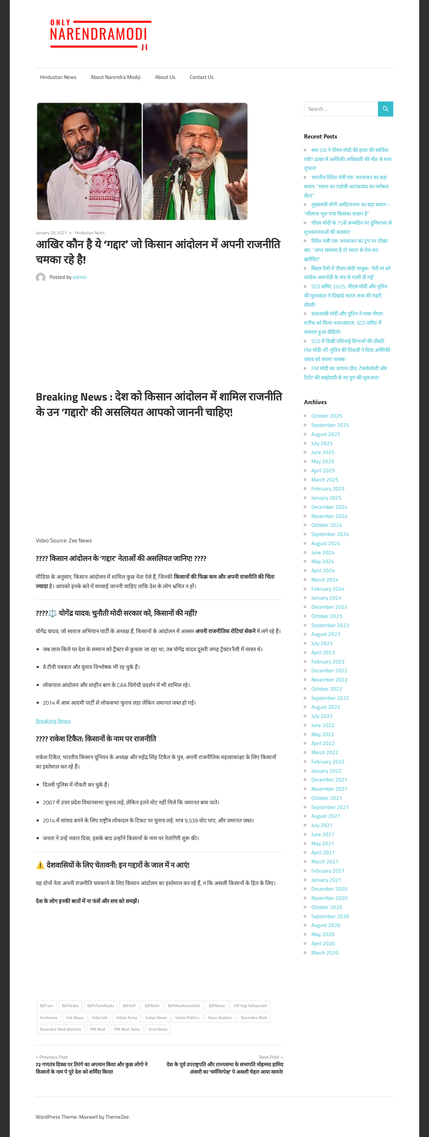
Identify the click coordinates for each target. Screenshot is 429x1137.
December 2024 (329, 507)
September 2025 (330, 425)
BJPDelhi (152, 1005)
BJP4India (70, 1005)
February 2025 (328, 489)
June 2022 (323, 725)
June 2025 (323, 452)
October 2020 (326, 907)
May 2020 (322, 934)
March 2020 (325, 953)
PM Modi (97, 1029)
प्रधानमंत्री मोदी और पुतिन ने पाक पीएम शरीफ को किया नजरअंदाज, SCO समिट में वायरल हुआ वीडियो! (343, 323)
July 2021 (322, 825)
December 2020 (329, 889)
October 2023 (326, 616)
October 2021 (326, 798)
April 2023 (323, 652)
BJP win (46, 1005)
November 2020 (329, 898)
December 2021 (329, 780)
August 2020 (325, 925)
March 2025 (325, 480)
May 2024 (322, 561)
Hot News (74, 1017)
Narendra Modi (254, 1017)
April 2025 (323, 470)
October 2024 (326, 525)
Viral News (158, 1029)
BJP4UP (129, 1005)
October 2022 (326, 689)
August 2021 (325, 816)
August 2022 (325, 707)
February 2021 (328, 871)
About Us (165, 77)
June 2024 (323, 552)
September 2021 (330, 807)
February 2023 (328, 662)
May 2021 (322, 843)
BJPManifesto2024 (184, 1005)
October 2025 (326, 416)
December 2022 (329, 670)
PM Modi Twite (127, 1029)
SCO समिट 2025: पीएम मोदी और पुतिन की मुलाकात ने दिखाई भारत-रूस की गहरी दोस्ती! (345, 295)
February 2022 (328, 762)
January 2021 (326, 880)
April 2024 (323, 570)
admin (79, 277)
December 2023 (329, 607)
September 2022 (330, 698)
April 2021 (323, 852)
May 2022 (322, 734)
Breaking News (53, 721)
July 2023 (322, 643)
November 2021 (329, 789)
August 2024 (325, 543)
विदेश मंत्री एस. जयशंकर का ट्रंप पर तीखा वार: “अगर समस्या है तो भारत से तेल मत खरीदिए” (345, 250)
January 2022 (326, 771)
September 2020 (330, 916)
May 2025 (322, 461)
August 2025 (325, 434)
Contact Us (202, 77)
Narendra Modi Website (60, 1029)
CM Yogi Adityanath (250, 1005)
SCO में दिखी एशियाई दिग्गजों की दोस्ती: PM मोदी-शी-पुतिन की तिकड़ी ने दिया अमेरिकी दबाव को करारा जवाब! (347, 350)
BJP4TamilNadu (100, 1005)
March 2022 (325, 752)
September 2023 (330, 625)
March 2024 (325, 580)
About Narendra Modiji (116, 77)
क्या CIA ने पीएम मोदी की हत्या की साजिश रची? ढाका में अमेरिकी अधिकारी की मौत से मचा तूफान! (347, 159)
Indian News (156, 1017)
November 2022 (329, 680)
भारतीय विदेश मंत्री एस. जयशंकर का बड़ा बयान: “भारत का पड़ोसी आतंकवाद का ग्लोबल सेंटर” (346, 186)
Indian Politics (187, 1017)
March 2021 (325, 862)
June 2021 (323, 834)
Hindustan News (58, 77)
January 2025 (326, 498)
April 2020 (323, 943)
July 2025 (322, 443)
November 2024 (329, 516)
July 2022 (322, 716)
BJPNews (217, 1005)
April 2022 (323, 743)
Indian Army (126, 1017)
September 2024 (330, 534)
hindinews (48, 1017)
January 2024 (326, 598)
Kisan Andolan (220, 1017)
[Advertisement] (159, 338)
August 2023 (325, 634)
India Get (100, 1017)
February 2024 (328, 589)
